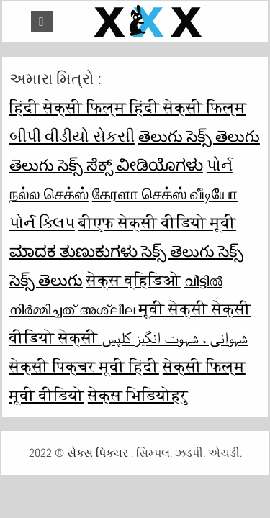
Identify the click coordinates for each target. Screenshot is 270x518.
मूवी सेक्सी (175, 309)
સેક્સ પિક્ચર (99, 452)
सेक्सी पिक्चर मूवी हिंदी (84, 366)
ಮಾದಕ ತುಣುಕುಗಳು (75, 251)
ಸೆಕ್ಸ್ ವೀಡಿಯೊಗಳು (144, 165)
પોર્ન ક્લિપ (42, 222)
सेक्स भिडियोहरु (138, 395)
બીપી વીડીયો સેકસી (72, 136)
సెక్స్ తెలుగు (46, 280)
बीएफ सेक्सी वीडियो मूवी (157, 222)
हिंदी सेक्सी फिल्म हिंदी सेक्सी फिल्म (127, 107)
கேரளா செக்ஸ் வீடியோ (165, 193)
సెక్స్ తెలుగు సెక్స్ (192, 251)
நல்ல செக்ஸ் (49, 193)
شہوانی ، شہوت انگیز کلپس (175, 337)
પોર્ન (220, 165)
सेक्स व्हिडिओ (133, 280)
